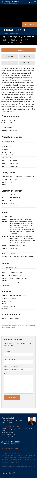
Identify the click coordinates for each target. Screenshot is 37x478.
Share (10, 63)
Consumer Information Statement (10, 448)
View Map (10, 56)
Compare (27, 56)
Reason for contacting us (11, 366)
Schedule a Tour (18, 50)
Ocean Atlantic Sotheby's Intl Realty (11, 427)
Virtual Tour (27, 63)
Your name (7, 351)
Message (6, 374)
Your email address (10, 359)
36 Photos (29, 24)
